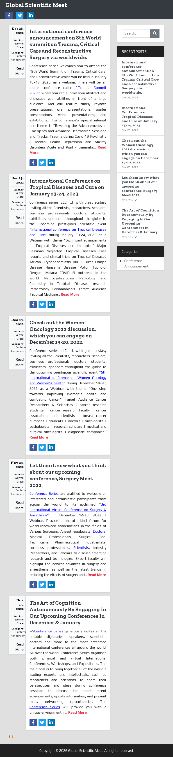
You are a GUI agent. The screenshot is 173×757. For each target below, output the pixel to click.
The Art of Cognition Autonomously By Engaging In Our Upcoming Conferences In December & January (68, 612)
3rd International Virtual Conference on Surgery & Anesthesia (68, 509)
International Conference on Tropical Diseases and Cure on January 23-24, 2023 (67, 187)
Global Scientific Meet (36, 5)
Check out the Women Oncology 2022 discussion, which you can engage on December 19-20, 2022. (63, 332)
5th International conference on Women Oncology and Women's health (68, 377)
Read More (19, 71)
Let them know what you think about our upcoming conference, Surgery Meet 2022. (68, 475)
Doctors (99, 531)
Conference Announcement (20, 58)
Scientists (81, 548)
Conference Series (44, 493)
